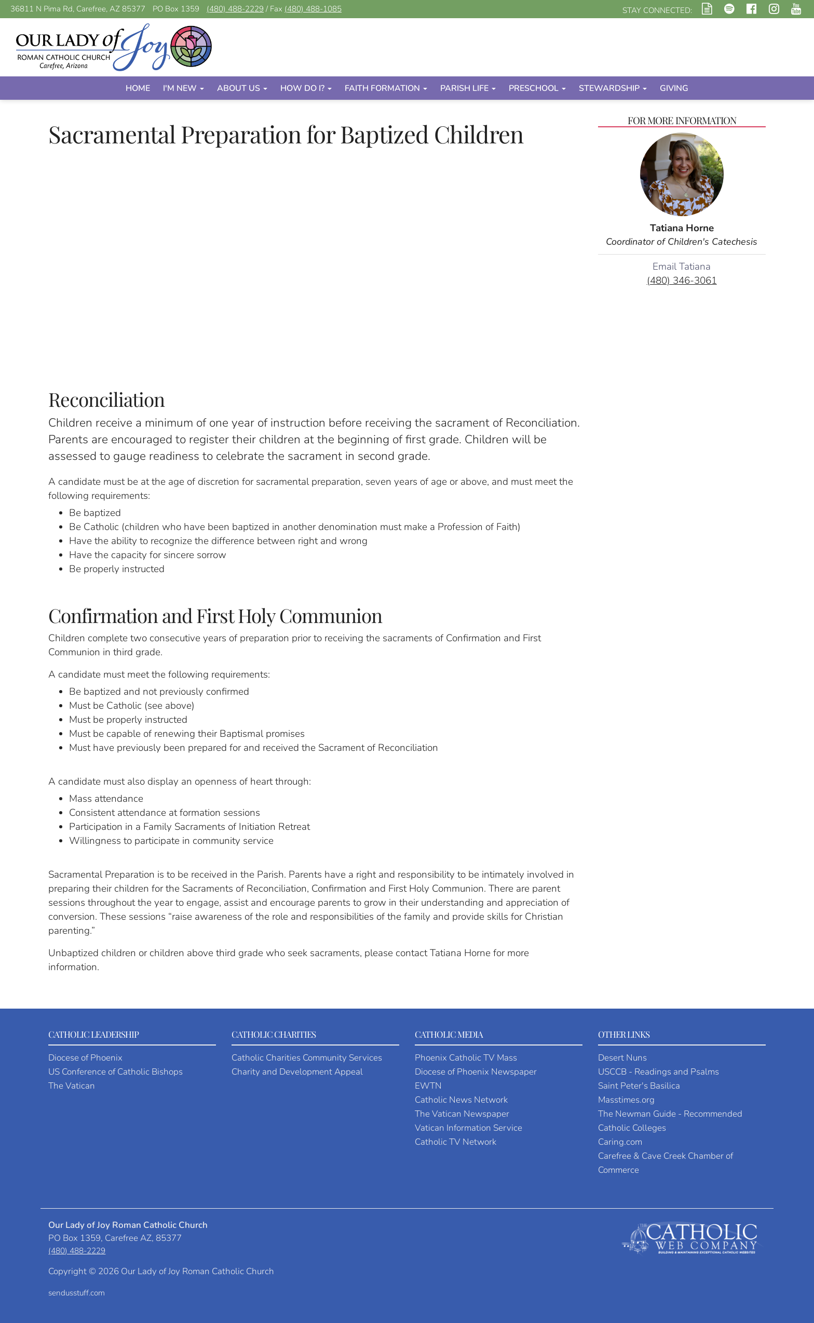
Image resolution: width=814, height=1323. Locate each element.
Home (138, 88)
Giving (674, 88)
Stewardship (613, 88)
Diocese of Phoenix (85, 1058)
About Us (242, 88)
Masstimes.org (626, 1100)
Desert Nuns (622, 1058)
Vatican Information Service (468, 1128)
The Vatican (71, 1086)
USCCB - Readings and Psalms (658, 1072)
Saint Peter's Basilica (639, 1086)
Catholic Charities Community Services (307, 1058)
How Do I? (306, 88)
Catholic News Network (461, 1100)
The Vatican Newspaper (462, 1114)
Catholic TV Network (455, 1142)
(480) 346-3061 (682, 280)
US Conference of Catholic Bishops (115, 1072)
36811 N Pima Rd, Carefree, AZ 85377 (77, 9)
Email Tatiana (682, 266)
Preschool (537, 88)
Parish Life (468, 88)
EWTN (428, 1086)
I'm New (183, 88)
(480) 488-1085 (313, 9)
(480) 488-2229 (235, 9)
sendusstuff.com (76, 1293)
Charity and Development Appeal (297, 1072)
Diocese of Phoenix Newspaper (476, 1072)
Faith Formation (386, 88)
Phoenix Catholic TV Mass (466, 1058)
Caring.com (620, 1142)
